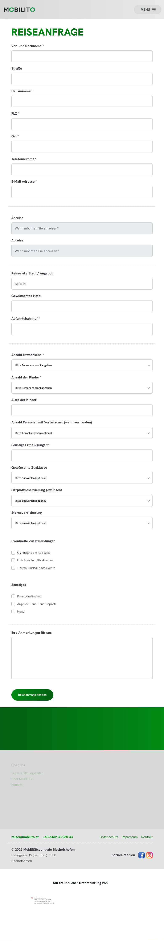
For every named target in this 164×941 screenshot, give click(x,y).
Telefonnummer (23, 159)
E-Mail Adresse (24, 181)
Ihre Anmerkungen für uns (31, 632)
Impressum (130, 837)
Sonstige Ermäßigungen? (30, 445)
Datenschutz (109, 837)
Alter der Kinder (24, 400)
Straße (16, 68)
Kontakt (147, 837)
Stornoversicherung (26, 512)
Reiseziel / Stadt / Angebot (32, 273)
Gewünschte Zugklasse (29, 467)
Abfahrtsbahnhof (25, 318)
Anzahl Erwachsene (27, 355)
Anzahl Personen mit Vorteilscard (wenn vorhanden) (51, 422)
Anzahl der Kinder (26, 377)
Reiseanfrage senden (32, 695)
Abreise (17, 240)
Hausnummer (21, 91)
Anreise (17, 218)
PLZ (15, 113)
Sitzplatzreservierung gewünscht (36, 490)
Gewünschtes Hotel (26, 296)
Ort (15, 136)
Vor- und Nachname (27, 46)
